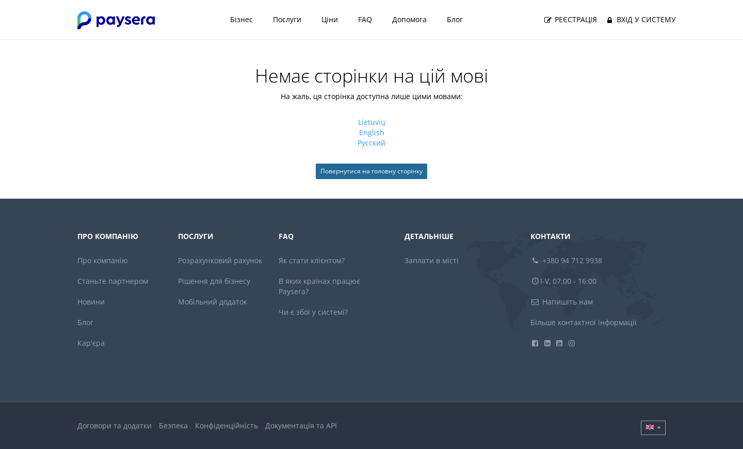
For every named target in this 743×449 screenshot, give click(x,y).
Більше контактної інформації (583, 322)
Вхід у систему (640, 19)
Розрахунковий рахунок (220, 260)
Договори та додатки (114, 425)
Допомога (409, 19)
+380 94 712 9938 (566, 260)
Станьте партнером (112, 281)
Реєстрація (570, 19)
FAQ (365, 19)
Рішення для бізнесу (214, 281)
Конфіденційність (226, 425)
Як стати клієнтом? (312, 260)
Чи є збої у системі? (313, 312)
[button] (653, 428)
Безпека (173, 425)
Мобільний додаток (212, 302)
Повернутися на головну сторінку (371, 171)
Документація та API (301, 425)
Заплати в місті (432, 260)
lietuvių (371, 122)
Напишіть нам (561, 302)
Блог (455, 19)
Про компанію (102, 260)
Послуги (287, 19)
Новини (91, 302)
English (371, 132)
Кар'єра (91, 343)
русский (371, 143)
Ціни (329, 19)
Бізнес (241, 19)
